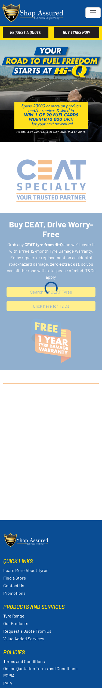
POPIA (9, 675)
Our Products (15, 623)
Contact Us (13, 585)
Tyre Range (13, 615)
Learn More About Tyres (25, 570)
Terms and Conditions (24, 661)
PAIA (7, 683)
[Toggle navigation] (93, 12)
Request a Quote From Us (27, 631)
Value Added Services (23, 638)
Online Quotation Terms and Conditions (40, 668)
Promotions (14, 593)
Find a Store (14, 577)
